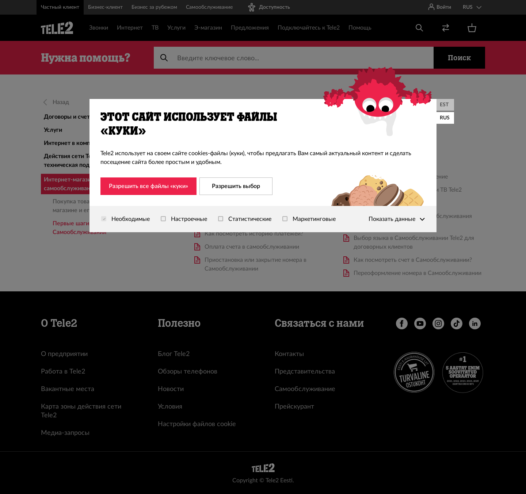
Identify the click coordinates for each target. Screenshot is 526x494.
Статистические (244, 219)
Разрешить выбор (236, 186)
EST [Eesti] (444, 104)
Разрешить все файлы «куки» (148, 186)
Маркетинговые (309, 219)
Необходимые (125, 219)
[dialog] (263, 165)
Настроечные (184, 219)
